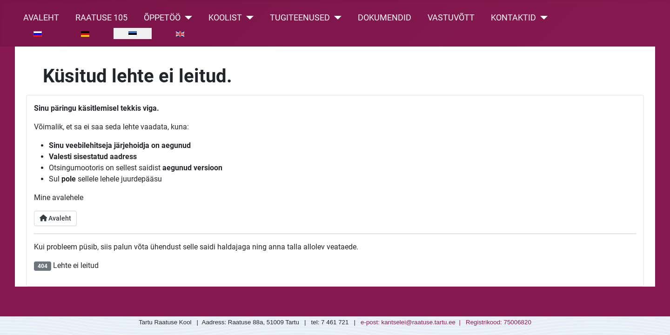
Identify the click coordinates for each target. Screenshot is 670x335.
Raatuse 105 (101, 17)
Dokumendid (384, 17)
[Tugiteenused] (336, 18)
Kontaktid (513, 17)
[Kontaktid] (542, 18)
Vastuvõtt (451, 17)
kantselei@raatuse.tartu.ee (419, 322)
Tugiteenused (300, 17)
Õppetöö (162, 17)
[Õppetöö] (186, 18)
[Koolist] (248, 18)
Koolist (225, 17)
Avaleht (41, 17)
